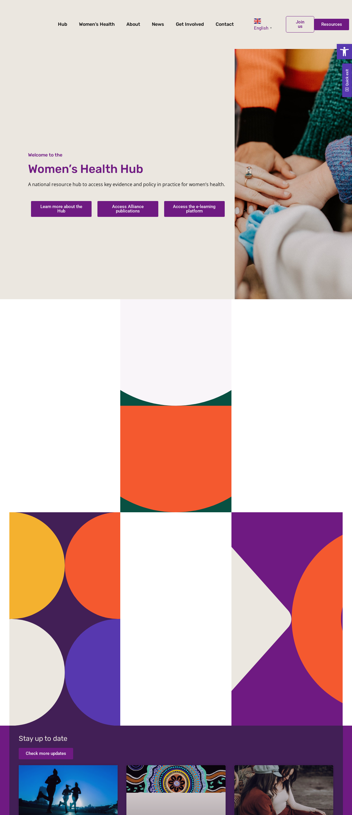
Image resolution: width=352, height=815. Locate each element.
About (133, 24)
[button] (344, 51)
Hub (62, 24)
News (158, 24)
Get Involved (190, 24)
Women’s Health (97, 24)
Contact (225, 24)
